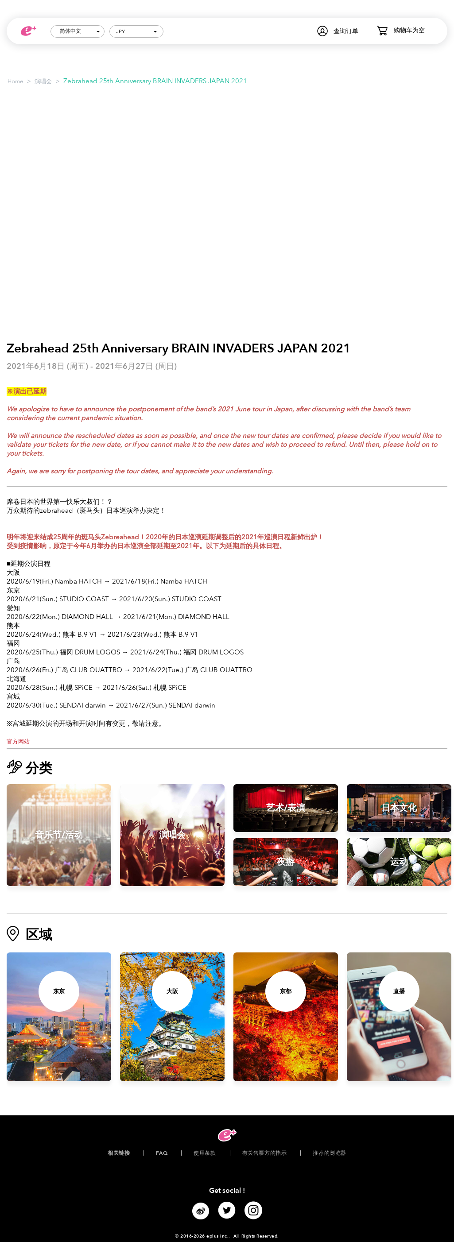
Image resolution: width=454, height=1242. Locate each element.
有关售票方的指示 (264, 1153)
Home (15, 81)
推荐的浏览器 (329, 1153)
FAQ (161, 1153)
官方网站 (18, 742)
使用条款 (205, 1153)
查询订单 (346, 31)
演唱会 (43, 81)
